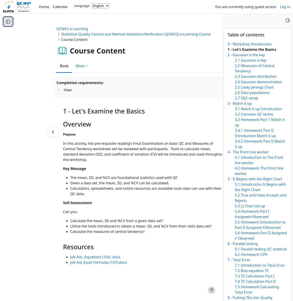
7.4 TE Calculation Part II (255, 281)
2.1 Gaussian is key (250, 60)
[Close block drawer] (287, 20)
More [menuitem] (50, 65)
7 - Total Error (238, 259)
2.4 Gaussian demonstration (258, 81)
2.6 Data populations (252, 92)
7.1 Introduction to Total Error (260, 265)
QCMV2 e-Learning (43, 28)
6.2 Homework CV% (251, 254)
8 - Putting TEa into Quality (249, 297)
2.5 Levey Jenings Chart (254, 87)
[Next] (206, 131)
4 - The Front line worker (248, 151)
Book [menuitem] (35, 65)
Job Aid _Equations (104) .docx (66, 256)
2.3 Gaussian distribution (256, 76)
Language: (82, 6)
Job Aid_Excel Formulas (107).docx (69, 262)
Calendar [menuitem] (60, 6)
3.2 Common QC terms (254, 114)
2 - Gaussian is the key (246, 54)
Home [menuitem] (44, 6)
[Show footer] (211, 290)
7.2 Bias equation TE (252, 270)
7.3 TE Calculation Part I (254, 276)
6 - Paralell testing (242, 243)
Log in (285, 6)
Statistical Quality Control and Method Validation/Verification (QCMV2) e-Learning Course (106, 34)
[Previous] (23, 131)
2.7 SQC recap (246, 98)
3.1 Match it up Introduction (258, 108)
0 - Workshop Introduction (249, 44)
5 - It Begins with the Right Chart (254, 178)
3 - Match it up (239, 103)
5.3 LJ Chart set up (250, 205)
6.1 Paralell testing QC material (261, 249)
